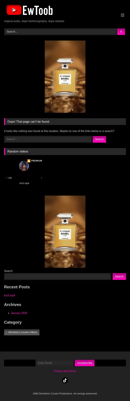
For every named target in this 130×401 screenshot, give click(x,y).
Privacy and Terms (65, 371)
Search (8, 271)
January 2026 (19, 313)
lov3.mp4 (9, 295)
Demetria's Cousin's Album (22, 332)
